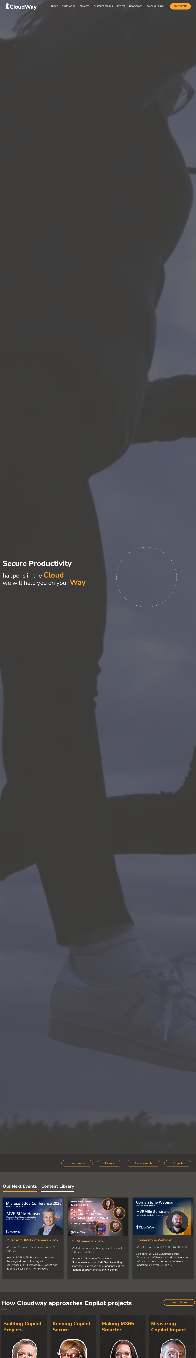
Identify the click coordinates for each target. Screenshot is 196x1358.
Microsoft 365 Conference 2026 (32, 1240)
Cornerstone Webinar (154, 1240)
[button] (180, 6)
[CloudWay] (21, 6)
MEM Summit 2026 (87, 1241)
